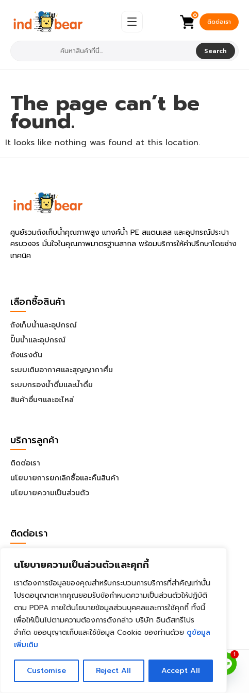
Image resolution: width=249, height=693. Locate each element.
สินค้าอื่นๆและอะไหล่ (42, 399)
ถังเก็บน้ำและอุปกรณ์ (43, 325)
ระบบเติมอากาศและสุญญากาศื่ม (61, 370)
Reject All (113, 670)
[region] (113, 620)
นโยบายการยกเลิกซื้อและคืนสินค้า (64, 478)
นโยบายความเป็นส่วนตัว (49, 493)
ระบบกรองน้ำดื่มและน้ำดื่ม (51, 384)
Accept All (180, 670)
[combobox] (104, 51)
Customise (46, 670)
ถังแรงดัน (26, 355)
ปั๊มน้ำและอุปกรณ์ (37, 340)
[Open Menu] (132, 21)
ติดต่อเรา (219, 22)
